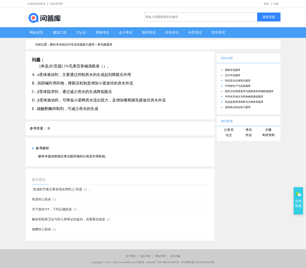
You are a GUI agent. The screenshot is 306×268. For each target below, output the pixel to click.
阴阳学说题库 (232, 69)
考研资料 (268, 135)
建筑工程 (60, 32)
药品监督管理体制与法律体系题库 (244, 101)
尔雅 (268, 129)
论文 (229, 135)
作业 (248, 135)
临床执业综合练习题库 (238, 107)
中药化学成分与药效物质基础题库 (244, 96)
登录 (266, 3)
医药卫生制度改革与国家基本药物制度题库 (249, 91)
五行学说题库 (232, 75)
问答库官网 (56, 3)
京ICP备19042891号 (168, 262)
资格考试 (102, 32)
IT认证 (81, 32)
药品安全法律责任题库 (238, 80)
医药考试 (149, 32)
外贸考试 (195, 32)
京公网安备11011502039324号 (197, 262)
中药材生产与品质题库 (238, 85)
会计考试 (125, 32)
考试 (248, 129)
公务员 (229, 129)
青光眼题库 (105, 44)
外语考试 (172, 32)
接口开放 (145, 256)
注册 (275, 3)
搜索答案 (268, 17)
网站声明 (160, 256)
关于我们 (131, 256)
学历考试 (218, 32)
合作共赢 (175, 256)
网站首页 (36, 32)
